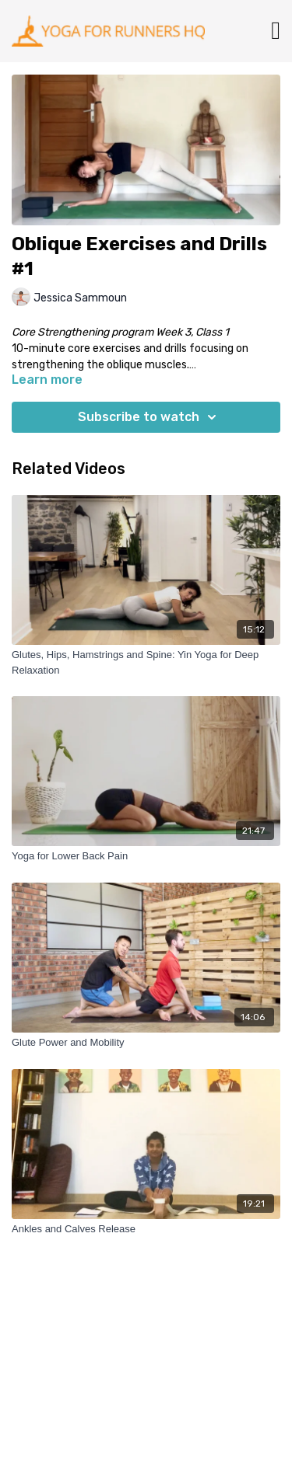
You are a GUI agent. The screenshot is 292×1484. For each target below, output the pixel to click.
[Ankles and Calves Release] (146, 1229)
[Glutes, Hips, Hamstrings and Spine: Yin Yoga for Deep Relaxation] (146, 662)
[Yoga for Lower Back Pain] (146, 856)
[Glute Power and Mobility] (146, 1042)
